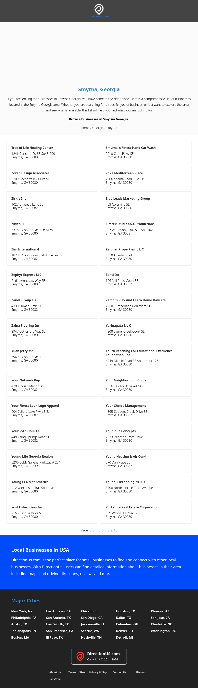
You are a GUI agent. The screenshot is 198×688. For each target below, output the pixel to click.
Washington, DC (163, 631)
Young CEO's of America (30, 482)
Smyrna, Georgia (99, 89)
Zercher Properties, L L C (125, 249)
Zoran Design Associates (30, 173)
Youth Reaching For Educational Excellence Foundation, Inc (139, 353)
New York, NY (21, 611)
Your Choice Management (126, 405)
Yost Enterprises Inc (27, 507)
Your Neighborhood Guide (126, 380)
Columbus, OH (127, 624)
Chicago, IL (89, 611)
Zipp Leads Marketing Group (128, 198)
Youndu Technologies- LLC (126, 482)
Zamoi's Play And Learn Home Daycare (136, 300)
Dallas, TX (123, 618)
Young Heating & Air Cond (126, 456)
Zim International (25, 249)
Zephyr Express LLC (26, 275)
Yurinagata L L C (118, 325)
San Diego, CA (92, 618)
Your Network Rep (25, 380)
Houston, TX (125, 611)
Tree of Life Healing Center (32, 148)
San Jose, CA (160, 618)
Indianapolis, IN (23, 631)
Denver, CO (124, 631)
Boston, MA (20, 637)
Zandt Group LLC (24, 300)
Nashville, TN (91, 637)
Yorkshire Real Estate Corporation (132, 507)
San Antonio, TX (58, 618)
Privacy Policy (98, 672)
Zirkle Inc (18, 198)
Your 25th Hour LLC (26, 431)
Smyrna (111, 128)
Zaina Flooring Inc (25, 325)
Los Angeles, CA (58, 611)
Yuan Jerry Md (22, 351)
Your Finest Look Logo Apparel (35, 405)
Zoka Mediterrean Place (124, 173)
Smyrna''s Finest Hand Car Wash (131, 148)
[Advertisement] (99, 55)
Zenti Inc (112, 275)
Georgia (98, 128)
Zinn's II (17, 224)
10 (115, 530)
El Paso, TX (54, 637)
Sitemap (141, 672)
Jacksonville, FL (93, 624)
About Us (55, 672)
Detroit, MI (124, 637)
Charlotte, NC (161, 624)
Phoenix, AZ (160, 611)
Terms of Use (76, 672)
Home (85, 128)
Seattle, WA (90, 631)
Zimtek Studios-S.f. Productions (130, 224)
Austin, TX (19, 624)
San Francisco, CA (59, 631)
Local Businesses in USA (40, 550)
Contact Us (119, 672)
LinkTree (55, 679)
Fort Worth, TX (57, 624)
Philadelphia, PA (23, 618)
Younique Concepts (121, 431)
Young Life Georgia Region (32, 456)
